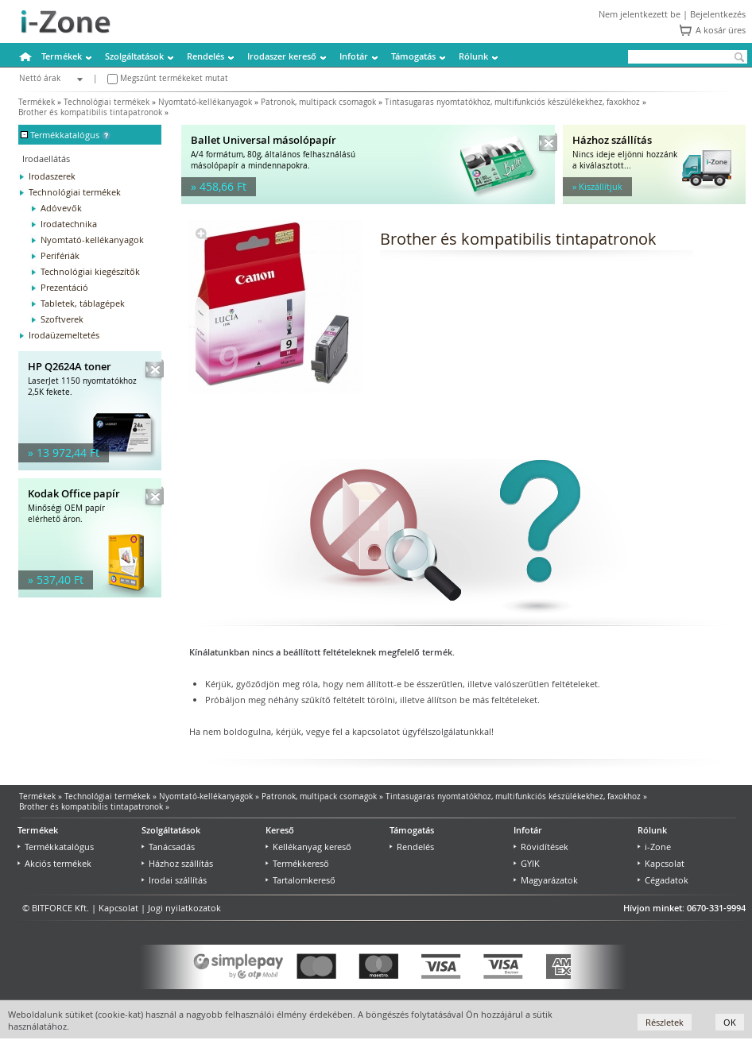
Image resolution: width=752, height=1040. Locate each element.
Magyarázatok (546, 880)
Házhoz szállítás (177, 863)
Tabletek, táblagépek (83, 303)
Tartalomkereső (300, 880)
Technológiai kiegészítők (90, 271)
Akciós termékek (54, 863)
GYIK (527, 863)
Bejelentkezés (718, 14)
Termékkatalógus (55, 846)
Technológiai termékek (106, 102)
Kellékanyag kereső (308, 846)
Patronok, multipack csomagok (318, 102)
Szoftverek (62, 319)
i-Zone (654, 846)
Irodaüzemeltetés (64, 335)
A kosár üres (721, 30)
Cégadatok (663, 880)
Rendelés (205, 56)
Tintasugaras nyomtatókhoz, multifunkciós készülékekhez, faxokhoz (512, 102)
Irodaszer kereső (281, 56)
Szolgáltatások (134, 56)
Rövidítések (541, 846)
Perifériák (60, 255)
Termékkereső (297, 863)
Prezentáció (64, 287)
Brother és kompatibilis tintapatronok (90, 112)
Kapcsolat (661, 863)
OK (729, 1022)
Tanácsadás (168, 846)
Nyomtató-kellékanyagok (205, 102)
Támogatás (413, 56)
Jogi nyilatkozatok (184, 908)
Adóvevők (61, 208)
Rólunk (473, 56)
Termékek (61, 56)
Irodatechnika (69, 224)
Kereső (280, 830)
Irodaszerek (52, 176)
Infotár (353, 56)
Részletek (664, 1022)
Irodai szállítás (174, 880)
